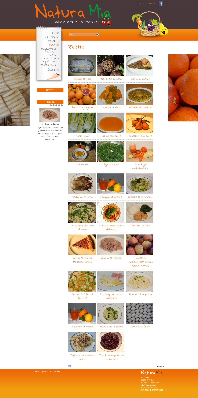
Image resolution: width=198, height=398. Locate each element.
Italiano (152, 3)
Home (55, 33)
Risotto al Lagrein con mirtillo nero (48, 61)
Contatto (53, 70)
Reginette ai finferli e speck (48, 52)
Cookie (56, 372)
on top (159, 366)
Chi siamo (52, 37)
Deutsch (142, 3)
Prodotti (53, 41)
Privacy (47, 372)
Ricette (54, 45)
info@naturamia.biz (148, 385)
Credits (38, 372)
